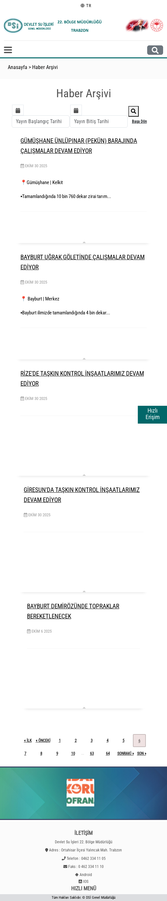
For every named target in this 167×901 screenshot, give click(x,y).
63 (92, 753)
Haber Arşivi (45, 67)
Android (86, 874)
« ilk (28, 740)
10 (73, 753)
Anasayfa (17, 67)
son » (141, 753)
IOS (85, 881)
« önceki (43, 740)
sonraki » (125, 753)
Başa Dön (139, 121)
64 (108, 753)
